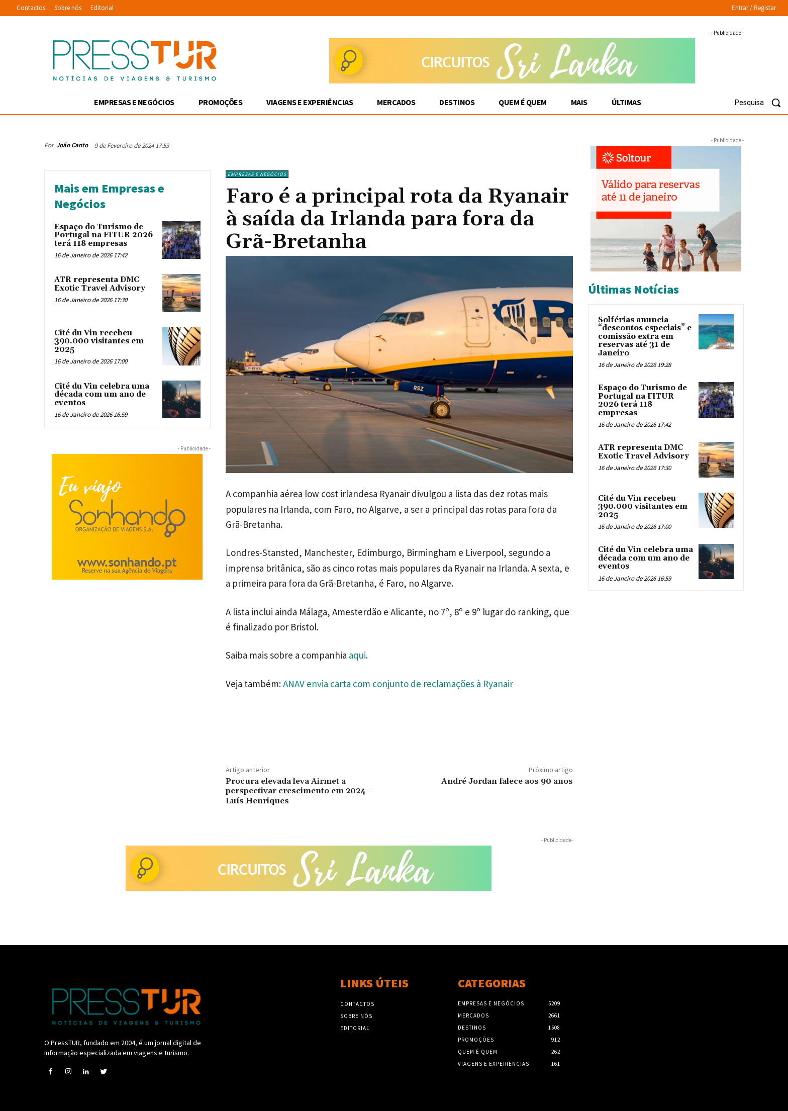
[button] (761, 102)
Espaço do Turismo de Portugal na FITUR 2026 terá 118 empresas (103, 235)
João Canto (72, 145)
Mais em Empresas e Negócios (109, 196)
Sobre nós (356, 1016)
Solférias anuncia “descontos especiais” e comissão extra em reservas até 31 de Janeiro (645, 336)
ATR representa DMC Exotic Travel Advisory (99, 284)
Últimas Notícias (633, 289)
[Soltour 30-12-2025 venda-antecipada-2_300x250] (666, 208)
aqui (357, 655)
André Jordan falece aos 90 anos (507, 781)
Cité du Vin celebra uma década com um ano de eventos (101, 395)
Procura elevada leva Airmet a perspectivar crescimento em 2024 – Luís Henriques (299, 790)
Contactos (357, 1003)
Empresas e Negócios (257, 174)
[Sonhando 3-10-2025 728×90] (512, 60)
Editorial (354, 1028)
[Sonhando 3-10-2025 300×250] (127, 517)
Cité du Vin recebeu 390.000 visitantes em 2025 (99, 341)
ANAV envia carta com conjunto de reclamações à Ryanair (398, 684)
